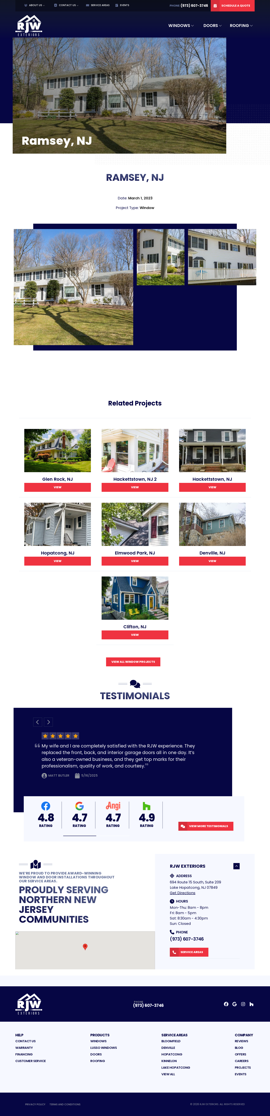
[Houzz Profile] (251, 1004)
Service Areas (97, 5)
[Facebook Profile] (226, 1004)
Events (122, 5)
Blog (239, 1047)
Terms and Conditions (64, 1104)
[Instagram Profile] (243, 1004)
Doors (210, 25)
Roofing (239, 25)
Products (99, 1035)
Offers (240, 1054)
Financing (24, 1054)
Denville (168, 1047)
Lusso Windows (103, 1047)
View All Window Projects (133, 662)
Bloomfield (171, 1041)
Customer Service (30, 1061)
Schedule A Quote (230, 5)
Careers (242, 1061)
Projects (243, 1067)
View (57, 487)
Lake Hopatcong (175, 1067)
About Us (33, 5)
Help (19, 1035)
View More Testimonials (203, 826)
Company (244, 1035)
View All (168, 1074)
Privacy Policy (35, 1104)
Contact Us (65, 5)
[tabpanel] (135, 287)
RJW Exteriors (205, 866)
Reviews (241, 1041)
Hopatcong (171, 1054)
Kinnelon (169, 1061)
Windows (179, 25)
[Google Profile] (234, 1004)
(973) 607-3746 (187, 939)
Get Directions (182, 892)
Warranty (24, 1047)
